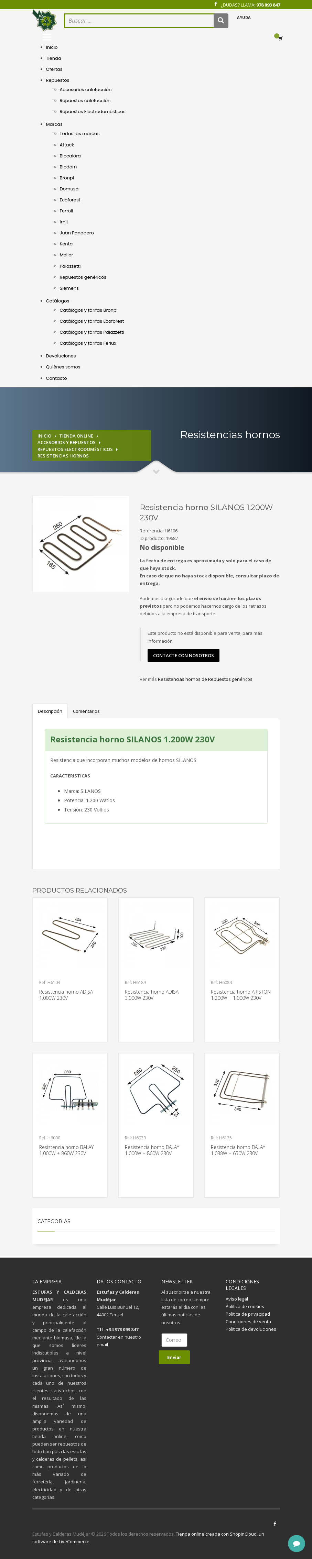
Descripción (50, 711)
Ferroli (66, 211)
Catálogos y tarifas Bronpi (89, 310)
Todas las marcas (80, 133)
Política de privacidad (248, 1314)
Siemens (69, 288)
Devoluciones (61, 356)
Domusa (69, 189)
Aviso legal (237, 1299)
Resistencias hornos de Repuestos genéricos (205, 679)
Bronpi (67, 178)
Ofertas (54, 69)
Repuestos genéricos (83, 277)
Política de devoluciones (251, 1329)
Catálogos (57, 301)
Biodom (68, 167)
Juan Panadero (77, 233)
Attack (67, 145)
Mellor (66, 255)
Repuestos (57, 80)
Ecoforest (70, 200)
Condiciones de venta (248, 1321)
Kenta (66, 244)
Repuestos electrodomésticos (75, 449)
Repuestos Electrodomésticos (93, 111)
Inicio (52, 47)
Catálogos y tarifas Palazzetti (92, 332)
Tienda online (76, 436)
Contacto (56, 378)
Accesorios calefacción (86, 89)
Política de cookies (245, 1306)
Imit (64, 222)
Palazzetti (70, 266)
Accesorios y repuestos (66, 442)
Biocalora (70, 156)
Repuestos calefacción (85, 100)
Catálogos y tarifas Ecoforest (92, 321)
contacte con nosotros (183, 655)
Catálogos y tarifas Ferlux (88, 343)
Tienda (53, 58)
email (102, 1344)
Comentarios (86, 711)
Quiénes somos (63, 367)
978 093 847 (268, 5)
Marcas (54, 124)
